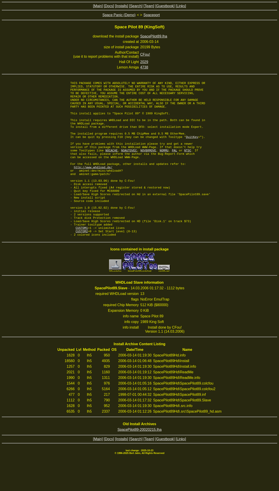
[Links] (181, 6)
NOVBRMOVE (148, 164)
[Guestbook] (165, 6)
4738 (144, 67)
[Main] (98, 6)
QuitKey (192, 148)
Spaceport (151, 15)
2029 (144, 62)
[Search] (136, 6)
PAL (174, 164)
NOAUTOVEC (129, 164)
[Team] (148, 6)
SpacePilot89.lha (153, 36)
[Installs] (121, 6)
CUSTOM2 (82, 261)
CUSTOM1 (82, 257)
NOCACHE (111, 164)
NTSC (187, 164)
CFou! (145, 54)
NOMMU (164, 164)
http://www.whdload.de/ (93, 185)
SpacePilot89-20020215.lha (139, 460)
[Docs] (109, 6)
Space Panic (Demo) (119, 15)
